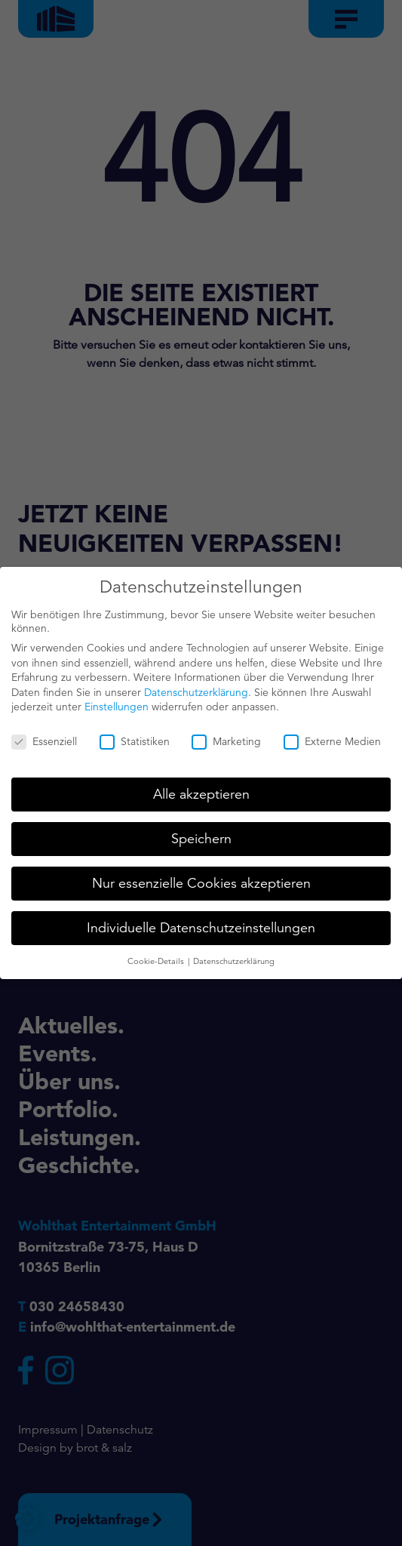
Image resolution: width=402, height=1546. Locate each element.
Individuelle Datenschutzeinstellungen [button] (201, 924)
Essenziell (44, 738)
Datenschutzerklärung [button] (234, 957)
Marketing (226, 738)
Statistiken (135, 738)
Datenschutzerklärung (196, 688)
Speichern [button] (201, 835)
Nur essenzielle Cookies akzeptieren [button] (201, 879)
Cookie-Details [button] (156, 957)
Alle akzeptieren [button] (201, 790)
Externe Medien (332, 738)
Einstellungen (116, 703)
